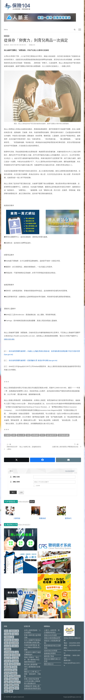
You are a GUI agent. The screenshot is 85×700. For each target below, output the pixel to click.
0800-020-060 (9, 339)
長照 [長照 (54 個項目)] (6, 688)
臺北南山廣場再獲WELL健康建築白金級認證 (32, 667)
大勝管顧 (17, 518)
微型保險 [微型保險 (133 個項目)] (7, 667)
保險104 (32, 45)
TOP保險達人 (11, 501)
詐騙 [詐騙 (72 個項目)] (6, 682)
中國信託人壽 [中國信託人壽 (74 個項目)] (9, 637)
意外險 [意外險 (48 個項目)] (14, 667)
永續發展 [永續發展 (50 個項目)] (14, 673)
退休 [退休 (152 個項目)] (10, 682)
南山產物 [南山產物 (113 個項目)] (15, 658)
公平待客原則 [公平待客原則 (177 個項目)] (9, 652)
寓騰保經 (42, 518)
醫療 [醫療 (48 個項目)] (10, 685)
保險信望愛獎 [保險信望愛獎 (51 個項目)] (13, 643)
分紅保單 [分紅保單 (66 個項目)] (7, 655)
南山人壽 (21, 435)
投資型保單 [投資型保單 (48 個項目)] (8, 670)
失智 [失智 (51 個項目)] (10, 664)
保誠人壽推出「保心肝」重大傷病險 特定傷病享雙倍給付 (32, 659)
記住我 (36, 486)
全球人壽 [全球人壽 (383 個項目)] (15, 646)
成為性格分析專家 (50, 651)
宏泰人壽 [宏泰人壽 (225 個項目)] (17, 664)
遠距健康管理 (51, 435)
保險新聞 (6, 36)
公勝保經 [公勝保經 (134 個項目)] (7, 649)
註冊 (21, 492)
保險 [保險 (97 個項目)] (6, 643)
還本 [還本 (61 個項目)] (6, 685)
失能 (28, 435)
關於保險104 (48, 664)
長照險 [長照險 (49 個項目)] (11, 688)
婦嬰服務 (35, 435)
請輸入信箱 (16, 477)
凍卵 (13, 435)
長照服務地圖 (64, 435)
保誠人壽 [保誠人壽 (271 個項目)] (15, 640)
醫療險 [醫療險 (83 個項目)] (16, 685)
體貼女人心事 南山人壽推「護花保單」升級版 (32, 674)
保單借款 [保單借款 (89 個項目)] (7, 640)
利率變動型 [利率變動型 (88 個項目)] (15, 655)
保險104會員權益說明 (52, 638)
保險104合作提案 (50, 635)
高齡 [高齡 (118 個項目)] (10, 691)
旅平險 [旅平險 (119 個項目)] (7, 673)
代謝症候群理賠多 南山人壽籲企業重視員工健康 (32, 647)
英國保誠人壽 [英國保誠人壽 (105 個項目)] (13, 679)
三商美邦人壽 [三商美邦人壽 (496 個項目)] (14, 631)
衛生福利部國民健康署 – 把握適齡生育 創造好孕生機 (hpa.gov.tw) (33, 360)
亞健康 (7, 435)
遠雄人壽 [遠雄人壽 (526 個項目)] (17, 682)
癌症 (42, 435)
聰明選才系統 (49, 656)
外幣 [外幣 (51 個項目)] (6, 664)
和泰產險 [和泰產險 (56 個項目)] (15, 661)
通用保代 (68, 518)
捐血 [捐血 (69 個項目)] (15, 670)
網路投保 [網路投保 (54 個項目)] (17, 676)
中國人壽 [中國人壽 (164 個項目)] (15, 634)
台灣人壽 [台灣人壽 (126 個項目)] (7, 661)
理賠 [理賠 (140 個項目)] (6, 676)
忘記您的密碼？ (70, 471)
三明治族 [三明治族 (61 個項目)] (7, 634)
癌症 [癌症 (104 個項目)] (10, 676)
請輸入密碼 (16, 482)
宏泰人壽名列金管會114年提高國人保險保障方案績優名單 (32, 681)
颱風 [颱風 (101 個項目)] (6, 691)
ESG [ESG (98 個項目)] (6, 631)
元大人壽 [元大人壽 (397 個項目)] (7, 646)
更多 (32, 501)
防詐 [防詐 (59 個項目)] (16, 688)
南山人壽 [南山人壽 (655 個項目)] (7, 658)
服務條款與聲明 (50, 653)
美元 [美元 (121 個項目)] (6, 679)
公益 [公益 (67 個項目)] (16, 652)
